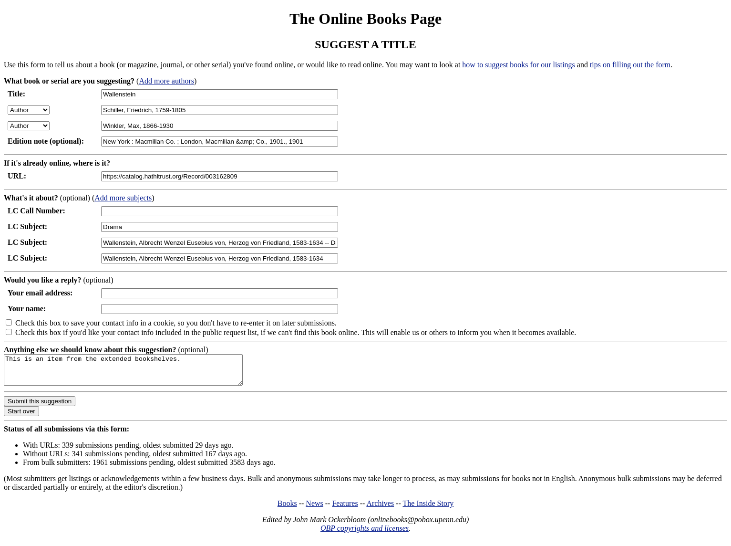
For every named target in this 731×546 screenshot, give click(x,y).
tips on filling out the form (630, 65)
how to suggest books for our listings (518, 65)
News (314, 509)
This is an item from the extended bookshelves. (137, 372)
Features (345, 509)
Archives (380, 509)
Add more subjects (123, 198)
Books (287, 509)
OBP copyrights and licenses (364, 534)
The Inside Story (428, 509)
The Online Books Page (365, 18)
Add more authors (166, 81)
